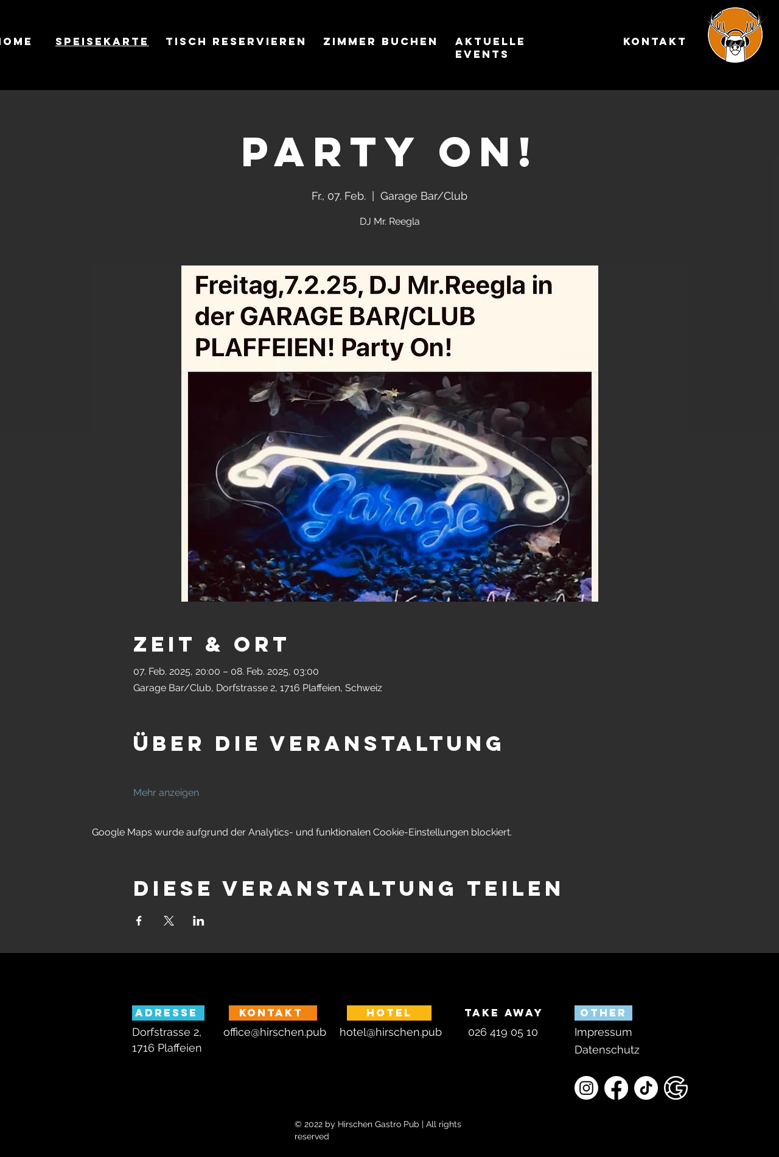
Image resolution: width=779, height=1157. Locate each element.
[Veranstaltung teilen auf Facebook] (139, 921)
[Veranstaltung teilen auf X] (169, 921)
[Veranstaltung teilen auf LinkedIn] (198, 921)
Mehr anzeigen (166, 792)
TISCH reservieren (236, 41)
